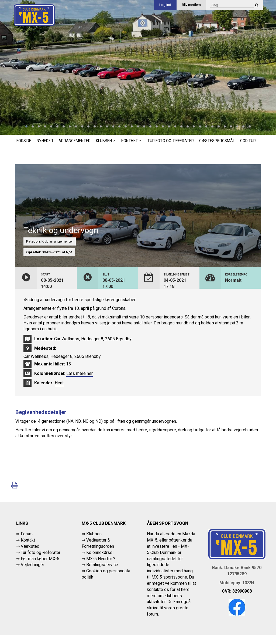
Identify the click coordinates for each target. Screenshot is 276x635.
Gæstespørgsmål (217, 141)
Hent (59, 382)
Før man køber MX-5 (40, 558)
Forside (23, 141)
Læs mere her (79, 373)
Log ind (165, 5)
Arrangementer (74, 141)
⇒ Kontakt (25, 540)
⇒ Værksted (27, 546)
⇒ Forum (24, 533)
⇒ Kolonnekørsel (97, 552)
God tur (248, 141)
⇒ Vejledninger (30, 564)
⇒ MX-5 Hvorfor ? (98, 558)
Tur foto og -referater (170, 141)
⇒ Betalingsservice (100, 564)
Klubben (106, 141)
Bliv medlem (191, 5)
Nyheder (45, 141)
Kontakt (131, 141)
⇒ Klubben (92, 533)
